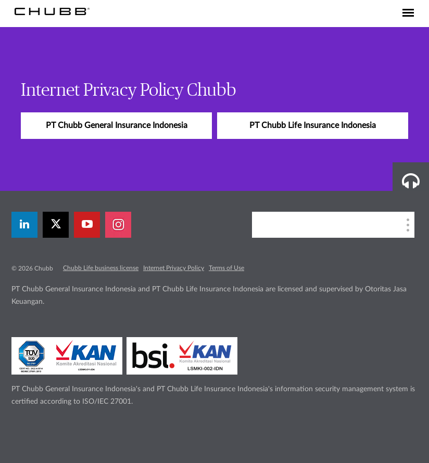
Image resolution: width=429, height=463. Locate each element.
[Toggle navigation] (408, 13)
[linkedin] (24, 225)
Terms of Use (226, 268)
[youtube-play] (87, 225)
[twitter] (56, 225)
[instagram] (118, 225)
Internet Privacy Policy (173, 268)
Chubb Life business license (100, 268)
